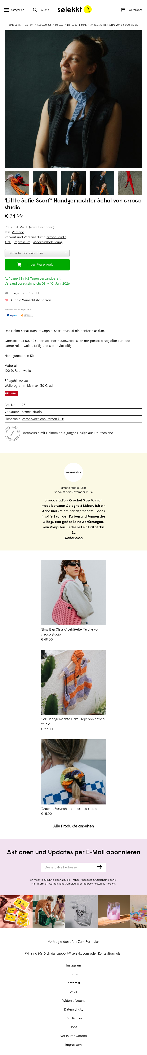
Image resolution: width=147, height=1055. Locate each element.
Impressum (73, 1045)
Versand (18, 232)
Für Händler (73, 1018)
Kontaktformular (110, 953)
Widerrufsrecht (73, 1001)
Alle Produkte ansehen (73, 827)
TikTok (73, 974)
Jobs (73, 1027)
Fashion (28, 25)
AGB (73, 992)
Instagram (73, 965)
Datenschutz (73, 1009)
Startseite (15, 25)
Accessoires (44, 25)
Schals (59, 25)
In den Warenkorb (40, 264)
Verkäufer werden (73, 1036)
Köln (83, 487)
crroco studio (56, 237)
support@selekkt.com (72, 953)
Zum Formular (88, 942)
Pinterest (73, 983)
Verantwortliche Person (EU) (43, 419)
